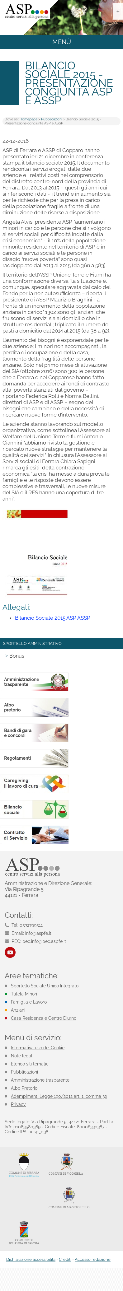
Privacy (18, 1104)
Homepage (28, 119)
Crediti (65, 1259)
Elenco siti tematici (30, 1063)
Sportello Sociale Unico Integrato (44, 985)
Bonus (16, 656)
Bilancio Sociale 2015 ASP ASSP (52, 618)
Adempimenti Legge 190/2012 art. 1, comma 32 (59, 1096)
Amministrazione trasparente (40, 1080)
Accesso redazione (93, 1259)
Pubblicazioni (51, 119)
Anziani (18, 1010)
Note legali (22, 1055)
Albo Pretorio (24, 1088)
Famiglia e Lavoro (29, 1002)
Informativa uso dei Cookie (37, 1047)
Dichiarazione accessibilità (30, 1259)
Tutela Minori (24, 993)
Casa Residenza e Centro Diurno (43, 1018)
